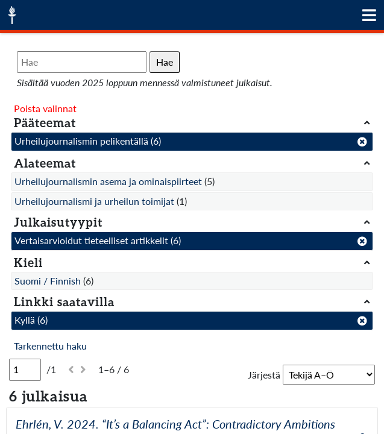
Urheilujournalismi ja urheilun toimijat (94, 201)
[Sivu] (25, 369)
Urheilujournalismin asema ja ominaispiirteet (108, 181)
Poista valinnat (45, 108)
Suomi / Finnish (47, 280)
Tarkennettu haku (50, 345)
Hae (164, 62)
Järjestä (264, 374)
